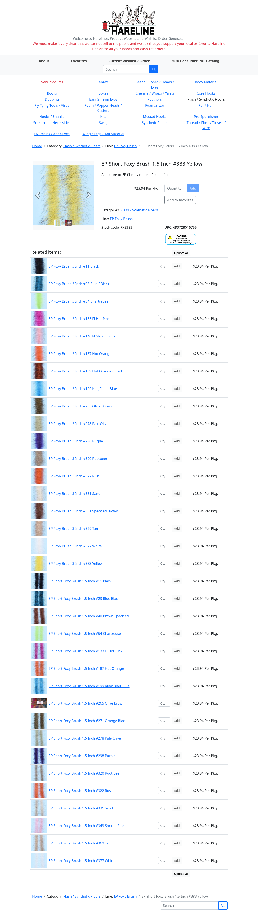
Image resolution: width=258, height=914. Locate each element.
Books (52, 93)
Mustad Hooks (154, 116)
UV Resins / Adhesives (52, 133)
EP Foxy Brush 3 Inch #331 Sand (74, 493)
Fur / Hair (206, 105)
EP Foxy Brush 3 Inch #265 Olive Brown (80, 406)
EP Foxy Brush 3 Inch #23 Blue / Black (79, 283)
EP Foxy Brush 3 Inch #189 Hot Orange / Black (86, 371)
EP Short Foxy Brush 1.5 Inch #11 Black (80, 581)
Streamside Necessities (52, 122)
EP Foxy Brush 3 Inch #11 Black (74, 266)
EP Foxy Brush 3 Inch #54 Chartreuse (78, 301)
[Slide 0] (58, 223)
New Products (52, 82)
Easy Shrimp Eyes (103, 99)
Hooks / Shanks (51, 116)
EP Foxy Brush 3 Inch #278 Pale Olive (78, 423)
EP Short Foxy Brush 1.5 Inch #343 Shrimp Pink (86, 825)
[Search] (126, 69)
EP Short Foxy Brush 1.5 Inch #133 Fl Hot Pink (85, 651)
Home (37, 146)
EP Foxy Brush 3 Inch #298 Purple (76, 441)
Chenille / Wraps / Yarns (154, 93)
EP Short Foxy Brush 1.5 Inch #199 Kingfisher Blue (89, 686)
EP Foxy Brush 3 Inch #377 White (75, 546)
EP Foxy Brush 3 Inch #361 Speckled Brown (83, 511)
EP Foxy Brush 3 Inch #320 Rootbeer (78, 458)
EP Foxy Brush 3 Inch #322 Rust (74, 476)
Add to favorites (180, 200)
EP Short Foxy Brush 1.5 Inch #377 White (81, 860)
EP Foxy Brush (125, 146)
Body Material (206, 82)
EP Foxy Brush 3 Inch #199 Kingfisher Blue (83, 388)
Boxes (103, 93)
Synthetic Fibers (155, 122)
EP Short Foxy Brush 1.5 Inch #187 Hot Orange (86, 668)
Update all (181, 253)
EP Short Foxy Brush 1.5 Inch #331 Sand (81, 808)
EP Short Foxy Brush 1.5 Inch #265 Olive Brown (86, 703)
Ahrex (103, 82)
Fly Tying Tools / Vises (52, 105)
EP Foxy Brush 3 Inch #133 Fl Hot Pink (79, 318)
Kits (103, 116)
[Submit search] (153, 69)
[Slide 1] (68, 223)
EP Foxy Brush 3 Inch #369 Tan (73, 528)
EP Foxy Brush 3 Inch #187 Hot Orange (80, 353)
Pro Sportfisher (206, 116)
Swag (103, 122)
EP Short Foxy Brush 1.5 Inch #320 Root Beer (85, 773)
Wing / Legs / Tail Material (103, 133)
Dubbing (52, 99)
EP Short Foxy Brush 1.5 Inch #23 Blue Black (84, 598)
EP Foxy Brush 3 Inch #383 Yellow (76, 563)
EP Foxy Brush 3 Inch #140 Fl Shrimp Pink (82, 336)
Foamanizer (154, 105)
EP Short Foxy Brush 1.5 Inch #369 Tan (80, 843)
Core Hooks (206, 93)
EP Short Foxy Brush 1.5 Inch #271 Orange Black (88, 720)
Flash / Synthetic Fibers (81, 146)
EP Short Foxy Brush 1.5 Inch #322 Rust (80, 790)
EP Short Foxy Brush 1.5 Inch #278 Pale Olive (85, 738)
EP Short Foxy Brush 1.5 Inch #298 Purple (82, 755)
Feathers (155, 99)
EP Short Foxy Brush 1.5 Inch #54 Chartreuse (85, 633)
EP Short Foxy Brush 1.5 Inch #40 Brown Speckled (89, 616)
